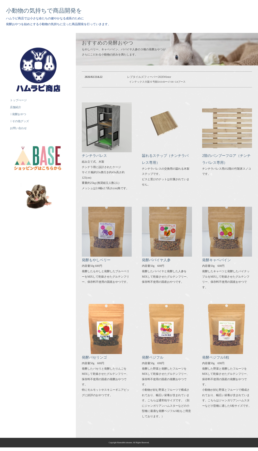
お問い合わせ (18, 126)
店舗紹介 (15, 105)
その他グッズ (20, 119)
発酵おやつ (18, 112)
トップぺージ (18, 98)
